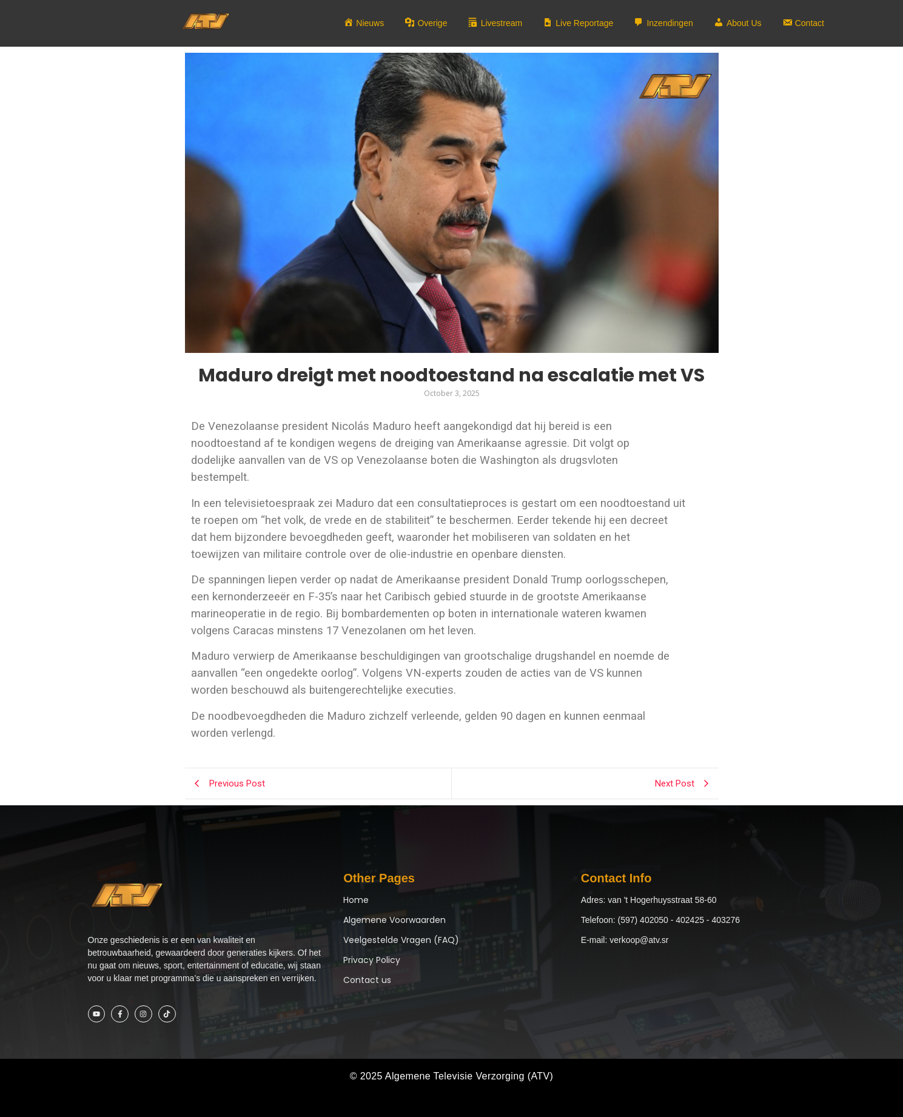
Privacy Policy (371, 960)
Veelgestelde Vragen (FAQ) (401, 940)
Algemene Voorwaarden (394, 920)
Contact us (367, 980)
